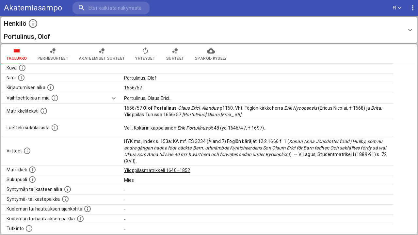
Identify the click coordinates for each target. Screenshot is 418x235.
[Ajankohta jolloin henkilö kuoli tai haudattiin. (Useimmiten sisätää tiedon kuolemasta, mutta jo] (87, 209)
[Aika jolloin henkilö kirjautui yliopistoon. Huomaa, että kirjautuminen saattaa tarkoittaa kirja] (50, 87)
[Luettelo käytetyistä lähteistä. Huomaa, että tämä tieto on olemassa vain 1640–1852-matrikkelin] (27, 151)
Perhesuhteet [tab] (52, 53)
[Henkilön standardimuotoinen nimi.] (21, 77)
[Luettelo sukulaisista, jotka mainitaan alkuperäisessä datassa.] (55, 127)
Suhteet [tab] (175, 53)
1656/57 (133, 87)
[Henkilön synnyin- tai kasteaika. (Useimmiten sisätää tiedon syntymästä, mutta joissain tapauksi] (67, 189)
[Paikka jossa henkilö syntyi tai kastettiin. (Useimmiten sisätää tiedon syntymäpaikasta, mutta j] (65, 199)
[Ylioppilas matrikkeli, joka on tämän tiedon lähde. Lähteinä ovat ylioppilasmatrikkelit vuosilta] (32, 169)
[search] (111, 8)
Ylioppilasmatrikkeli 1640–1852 (157, 170)
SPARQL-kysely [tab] (211, 53)
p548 (213, 128)
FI (397, 8)
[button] (209, 30)
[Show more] (113, 98)
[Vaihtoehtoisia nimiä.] (55, 98)
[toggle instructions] (33, 23)
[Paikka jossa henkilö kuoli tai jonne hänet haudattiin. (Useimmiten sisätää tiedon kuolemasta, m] (80, 218)
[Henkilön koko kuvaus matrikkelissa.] (44, 111)
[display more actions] (413, 8)
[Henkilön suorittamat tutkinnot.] (29, 228)
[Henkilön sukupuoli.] (32, 179)
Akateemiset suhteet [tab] (101, 53)
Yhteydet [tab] (145, 53)
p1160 (226, 108)
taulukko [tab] (16, 53)
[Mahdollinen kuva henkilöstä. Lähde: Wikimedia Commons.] (22, 68)
